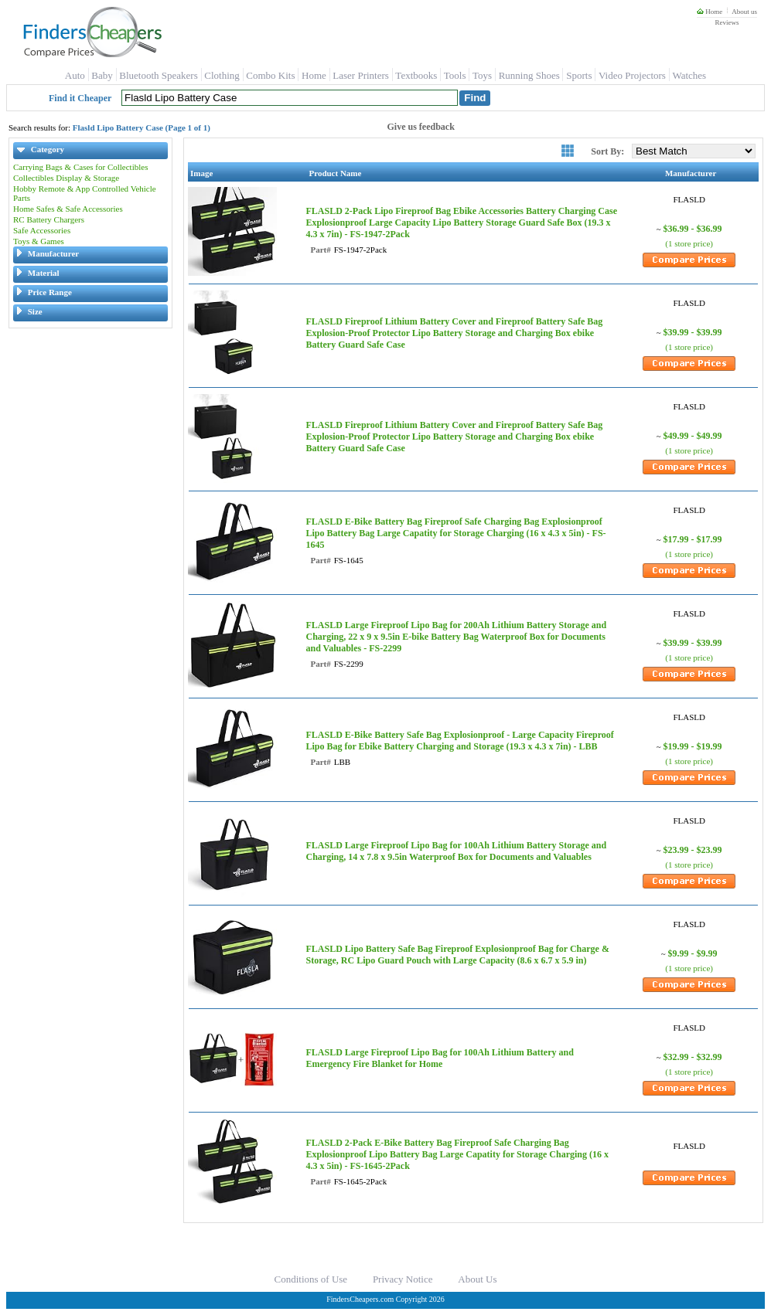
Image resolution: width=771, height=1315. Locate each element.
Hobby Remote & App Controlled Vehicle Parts (84, 193)
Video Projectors (632, 75)
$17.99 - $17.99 (693, 539)
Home (709, 11)
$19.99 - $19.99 (693, 746)
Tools (455, 75)
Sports (579, 75)
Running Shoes (529, 75)
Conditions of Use (311, 1279)
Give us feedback (421, 126)
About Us (477, 1279)
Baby (101, 75)
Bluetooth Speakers (158, 75)
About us (744, 11)
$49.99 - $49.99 (693, 435)
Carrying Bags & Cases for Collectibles (80, 167)
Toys (482, 75)
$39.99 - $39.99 (693, 332)
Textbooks (416, 75)
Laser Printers (361, 75)
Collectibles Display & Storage (66, 177)
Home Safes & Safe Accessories (68, 208)
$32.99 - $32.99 (693, 1057)
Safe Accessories (41, 230)
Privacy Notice (403, 1279)
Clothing (222, 75)
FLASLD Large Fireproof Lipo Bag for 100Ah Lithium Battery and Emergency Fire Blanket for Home (439, 1058)
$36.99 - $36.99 (693, 228)
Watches (689, 75)
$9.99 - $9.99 (693, 953)
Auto (75, 75)
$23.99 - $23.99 (693, 849)
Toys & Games (38, 241)
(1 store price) (689, 243)
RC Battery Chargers (48, 219)
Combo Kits (270, 75)
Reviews (727, 22)
